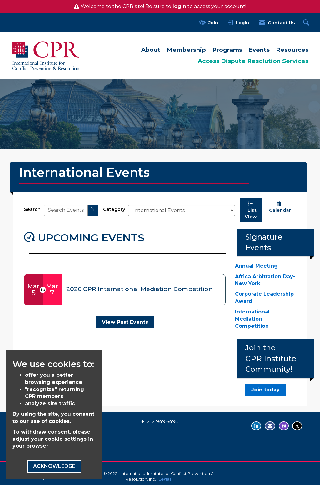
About (150, 49)
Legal (164, 479)
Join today (265, 390)
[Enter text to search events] (66, 210)
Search (32, 209)
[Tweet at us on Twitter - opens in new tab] (297, 425)
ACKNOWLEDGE (54, 466)
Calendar (279, 207)
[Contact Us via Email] (270, 425)
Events (259, 49)
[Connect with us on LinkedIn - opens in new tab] (256, 425)
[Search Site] (307, 23)
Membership (186, 49)
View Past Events (125, 322)
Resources (292, 49)
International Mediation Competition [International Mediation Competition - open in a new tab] (252, 319)
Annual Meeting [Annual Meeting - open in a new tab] (256, 266)
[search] (93, 210)
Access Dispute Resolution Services (253, 61)
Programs (227, 49)
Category (114, 209)
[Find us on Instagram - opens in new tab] (284, 425)
